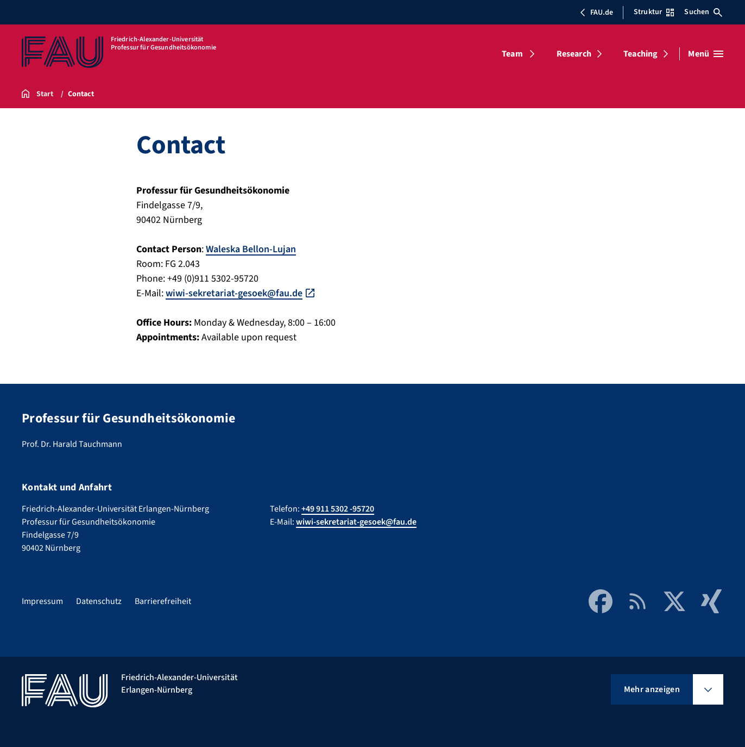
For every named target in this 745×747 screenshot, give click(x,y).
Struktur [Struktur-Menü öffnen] (654, 12)
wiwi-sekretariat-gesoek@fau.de (234, 293)
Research (574, 54)
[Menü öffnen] (705, 54)
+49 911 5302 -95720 (337, 509)
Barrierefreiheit (163, 601)
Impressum (42, 601)
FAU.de (596, 12)
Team (512, 54)
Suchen (703, 12)
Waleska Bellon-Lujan (251, 249)
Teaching (640, 54)
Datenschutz (99, 601)
